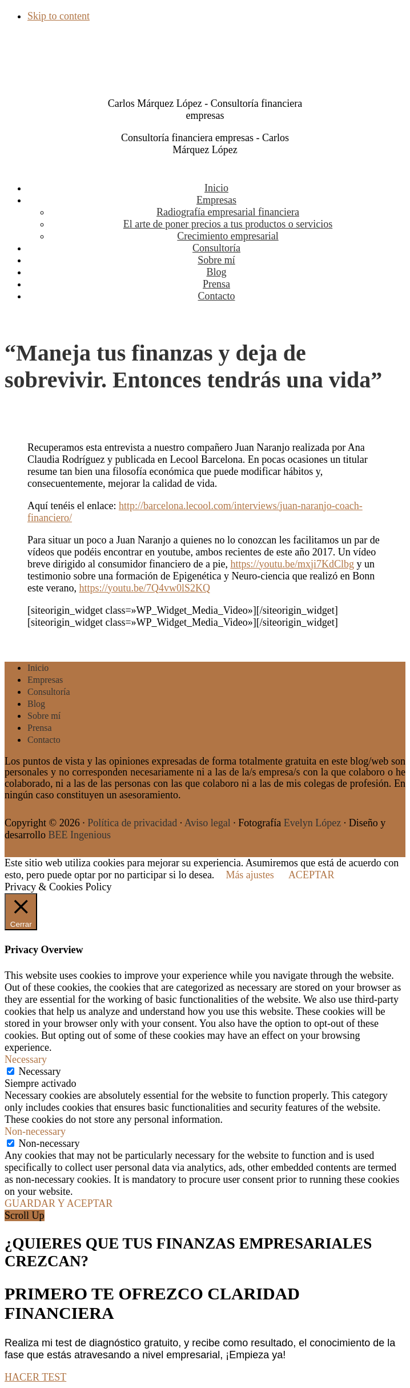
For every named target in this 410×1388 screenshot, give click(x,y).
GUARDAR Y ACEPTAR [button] (58, 1203)
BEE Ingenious (79, 835)
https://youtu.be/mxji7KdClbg (292, 564)
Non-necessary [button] (35, 1131)
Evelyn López (312, 823)
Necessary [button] (26, 1059)
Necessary (40, 1071)
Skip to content (58, 16)
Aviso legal (207, 823)
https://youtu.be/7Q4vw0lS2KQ (144, 588)
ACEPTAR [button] (311, 875)
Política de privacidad (132, 823)
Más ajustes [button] (250, 875)
